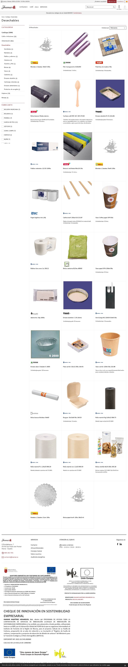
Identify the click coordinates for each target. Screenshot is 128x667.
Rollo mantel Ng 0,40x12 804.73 (106, 418)
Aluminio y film (10, 64)
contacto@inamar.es (11, 557)
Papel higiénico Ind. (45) (38, 218)
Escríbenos (120, 1)
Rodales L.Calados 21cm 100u (40, 517)
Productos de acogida (12, 89)
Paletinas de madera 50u (104, 67)
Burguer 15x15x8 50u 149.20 (72, 418)
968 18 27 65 (112, 1)
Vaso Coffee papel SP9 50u (104, 218)
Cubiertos (8, 75)
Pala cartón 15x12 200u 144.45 (73, 367)
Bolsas (7, 67)
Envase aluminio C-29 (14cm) (72, 318)
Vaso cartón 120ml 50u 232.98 (105, 367)
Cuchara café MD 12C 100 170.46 (73, 116)
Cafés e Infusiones (9, 36)
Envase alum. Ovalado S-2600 (40, 367)
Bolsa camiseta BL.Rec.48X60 (72, 268)
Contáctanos (77, 13)
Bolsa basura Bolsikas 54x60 (40, 418)
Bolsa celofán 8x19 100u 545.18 (106, 467)
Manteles (8, 53)
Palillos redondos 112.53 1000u (41, 168)
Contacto (34, 545)
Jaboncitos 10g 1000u (38, 318)
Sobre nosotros (36, 554)
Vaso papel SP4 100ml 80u (104, 268)
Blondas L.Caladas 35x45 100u (105, 168)
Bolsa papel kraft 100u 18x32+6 (73, 517)
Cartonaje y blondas (11, 82)
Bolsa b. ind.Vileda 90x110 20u (73, 168)
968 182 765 (8, 553)
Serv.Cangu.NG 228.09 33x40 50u (106, 318)
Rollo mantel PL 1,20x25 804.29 (41, 467)
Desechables (6, 45)
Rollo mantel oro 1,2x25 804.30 (73, 467)
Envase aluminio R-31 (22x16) (105, 116)
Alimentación (8, 41)
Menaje (5, 98)
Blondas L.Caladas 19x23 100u (40, 67)
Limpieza (6, 93)
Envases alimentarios (12, 86)
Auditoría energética (38, 557)
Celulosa (8, 60)
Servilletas (8, 49)
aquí (108, 665)
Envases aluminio (10, 78)
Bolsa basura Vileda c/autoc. (40, 116)
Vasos (7, 71)
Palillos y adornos (11, 56)
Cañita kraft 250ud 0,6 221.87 (72, 218)
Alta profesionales (37, 548)
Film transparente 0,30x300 (72, 67)
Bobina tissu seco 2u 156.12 (40, 268)
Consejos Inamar (36, 551)
